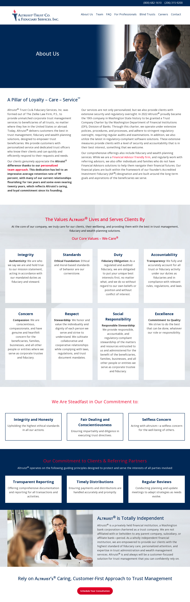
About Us (87, 14)
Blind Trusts (147, 14)
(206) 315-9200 (173, 2)
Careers (163, 14)
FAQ (108, 14)
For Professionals (125, 14)
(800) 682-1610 (153, 2)
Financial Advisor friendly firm (130, 157)
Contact (176, 14)
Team (99, 14)
